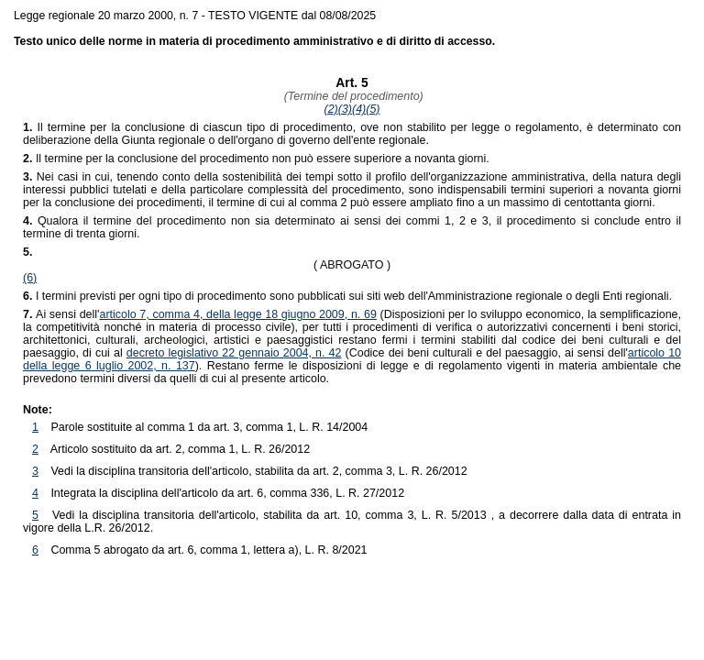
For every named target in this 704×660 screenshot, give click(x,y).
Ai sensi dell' (61, 314)
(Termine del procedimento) (351, 96)
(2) (331, 109)
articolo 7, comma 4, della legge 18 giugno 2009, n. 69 (237, 314)
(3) (345, 109)
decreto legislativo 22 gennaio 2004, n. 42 (234, 352)
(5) (373, 109)
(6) (30, 277)
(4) (359, 109)
